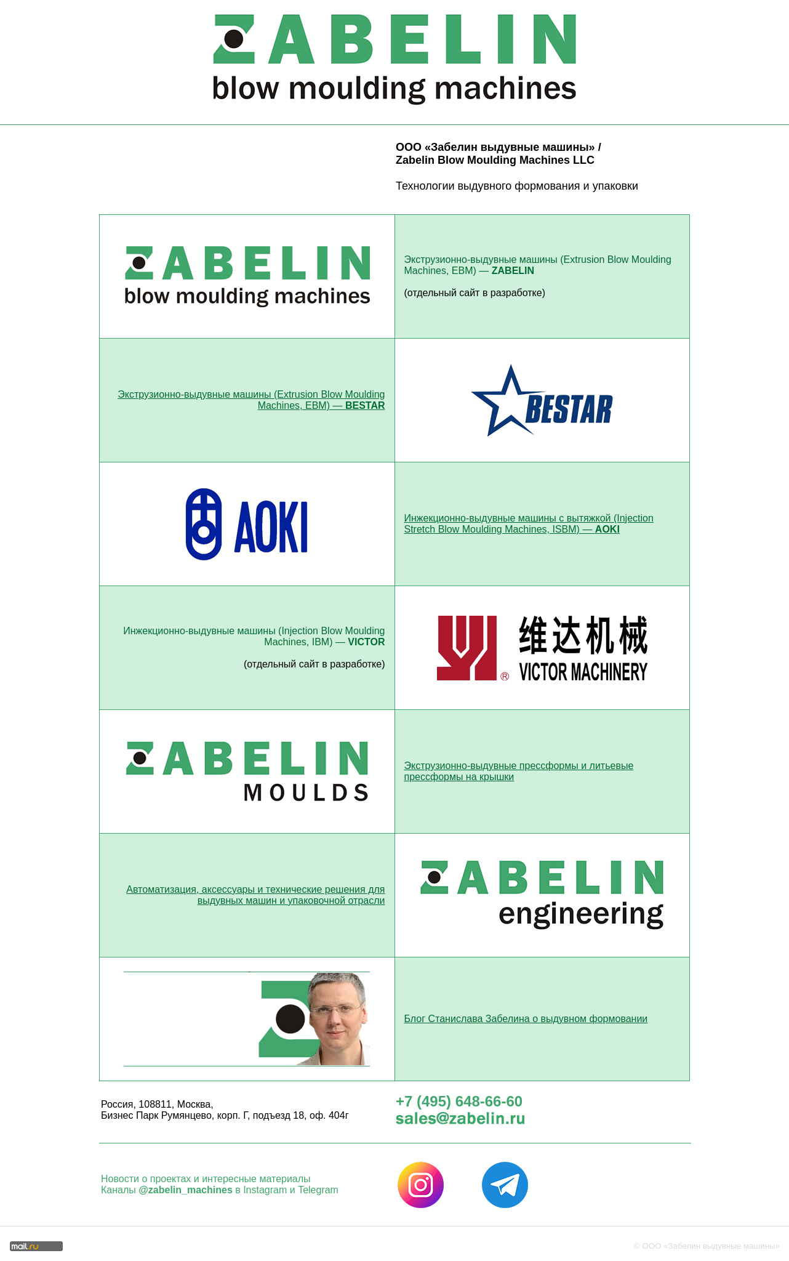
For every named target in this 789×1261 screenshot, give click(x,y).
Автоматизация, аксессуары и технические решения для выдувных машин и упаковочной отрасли (255, 895)
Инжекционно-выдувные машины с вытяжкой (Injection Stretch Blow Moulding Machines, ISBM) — (529, 523)
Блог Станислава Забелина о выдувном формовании (526, 1018)
